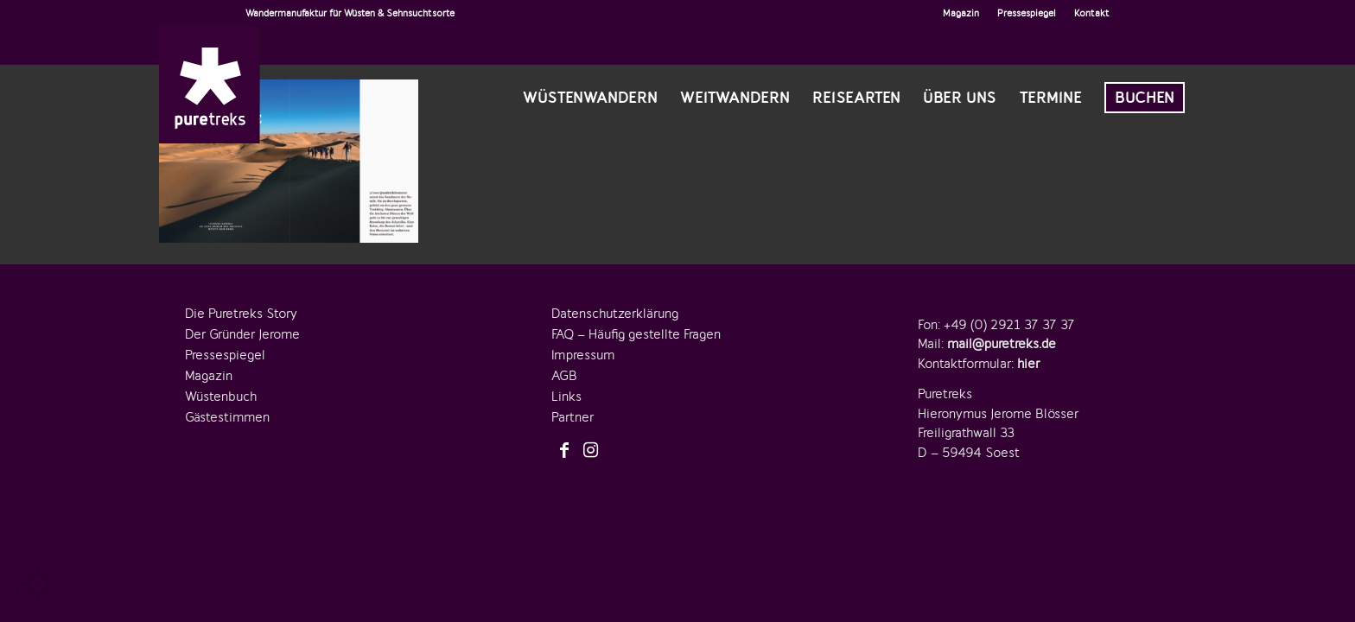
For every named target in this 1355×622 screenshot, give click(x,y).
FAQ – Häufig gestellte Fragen (636, 334)
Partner (572, 417)
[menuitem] (961, 13)
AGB (564, 376)
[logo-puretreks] (209, 84)
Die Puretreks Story (241, 313)
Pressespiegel (1026, 13)
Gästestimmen (227, 417)
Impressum (582, 355)
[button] (38, 584)
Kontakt (1092, 13)
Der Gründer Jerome (242, 334)
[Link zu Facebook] (564, 451)
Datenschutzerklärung (614, 313)
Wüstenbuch (221, 396)
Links (566, 396)
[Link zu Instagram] (590, 451)
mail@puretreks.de (1001, 344)
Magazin (961, 13)
